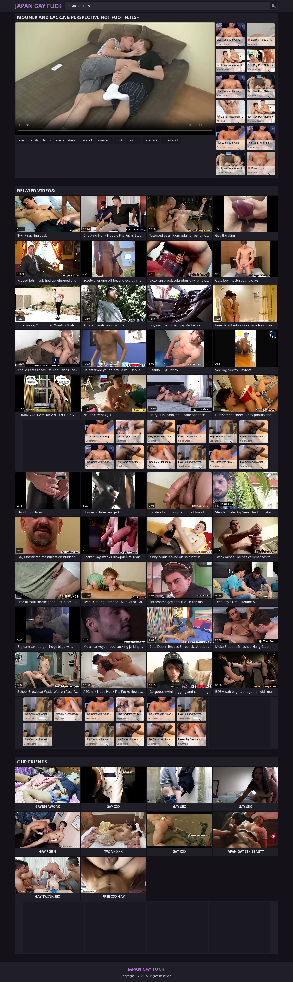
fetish (34, 140)
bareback (151, 140)
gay (22, 140)
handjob (86, 140)
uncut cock (171, 140)
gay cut (133, 140)
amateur (104, 140)
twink (47, 140)
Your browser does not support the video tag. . (115, 78)
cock (119, 140)
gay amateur (65, 140)
